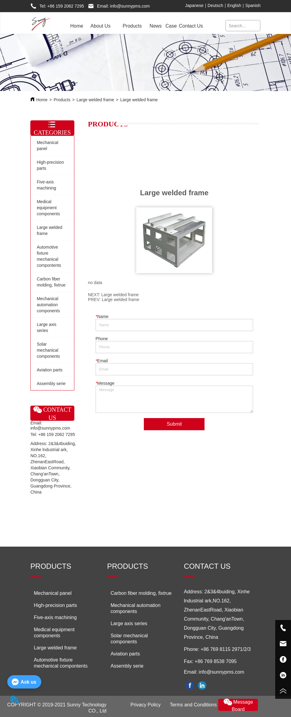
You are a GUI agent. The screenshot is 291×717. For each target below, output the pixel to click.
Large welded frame (95, 99)
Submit (174, 424)
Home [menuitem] (76, 25)
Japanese (194, 5)
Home (41, 99)
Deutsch (215, 5)
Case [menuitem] (171, 25)
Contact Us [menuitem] (191, 25)
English (234, 5)
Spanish (253, 5)
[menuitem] (100, 26)
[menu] (136, 26)
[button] (100, 26)
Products (62, 99)
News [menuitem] (156, 25)
